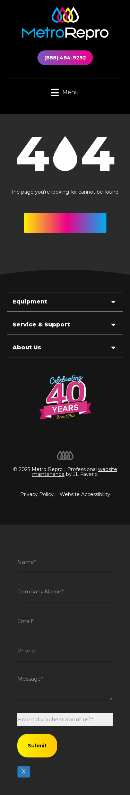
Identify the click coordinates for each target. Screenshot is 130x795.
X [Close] (24, 771)
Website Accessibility (85, 494)
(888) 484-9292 (65, 58)
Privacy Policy (37, 494)
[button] (65, 223)
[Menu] (64, 93)
